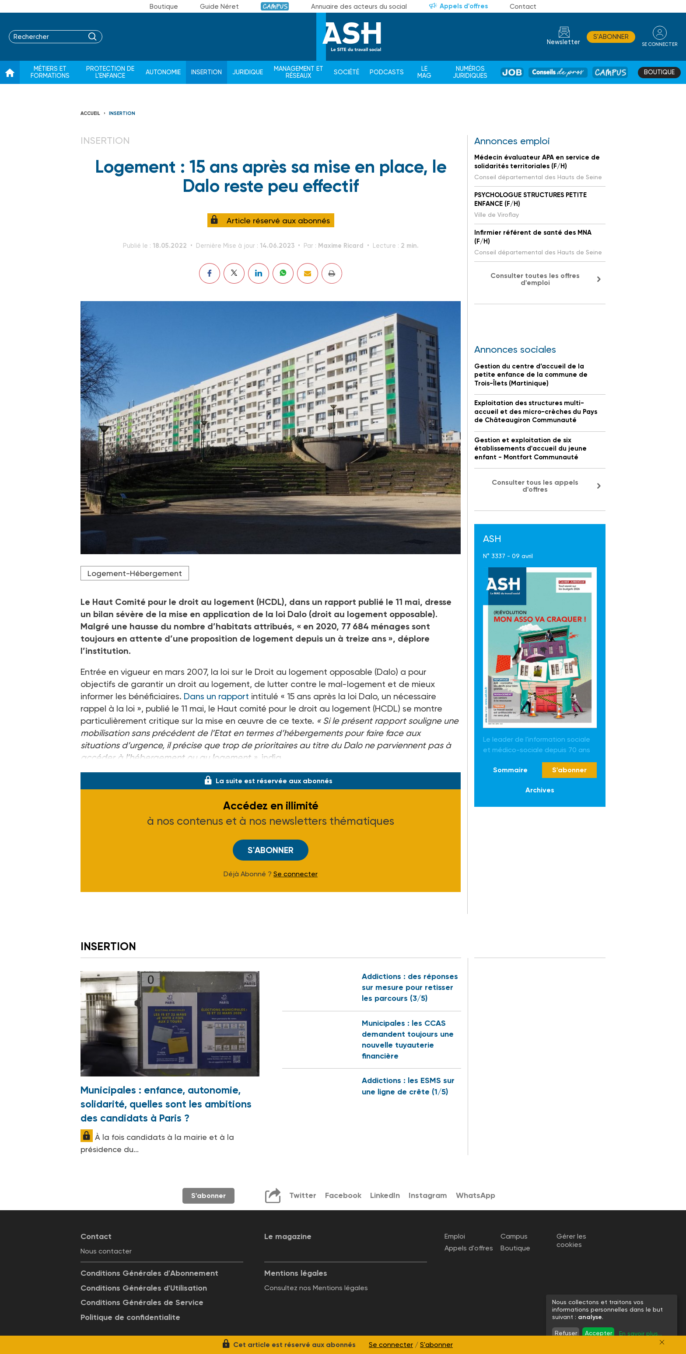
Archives (539, 790)
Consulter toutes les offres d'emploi (535, 279)
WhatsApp (475, 1195)
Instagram (428, 1195)
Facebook (343, 1195)
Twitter (302, 1195)
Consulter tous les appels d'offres (535, 485)
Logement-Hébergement (135, 573)
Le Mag (424, 72)
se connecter (659, 44)
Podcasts (387, 72)
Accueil (90, 113)
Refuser (566, 1333)
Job (512, 72)
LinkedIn (385, 1195)
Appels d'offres (464, 6)
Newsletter (563, 42)
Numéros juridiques (470, 72)
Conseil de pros (558, 72)
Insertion (206, 72)
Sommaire (510, 770)
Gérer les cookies (571, 1240)
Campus (275, 6)
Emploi (454, 1236)
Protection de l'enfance (110, 72)
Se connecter (295, 874)
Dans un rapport (217, 696)
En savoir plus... (640, 1333)
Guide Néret (219, 6)
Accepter (598, 1333)
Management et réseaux (298, 72)
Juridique (247, 72)
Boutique (164, 6)
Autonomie (163, 72)
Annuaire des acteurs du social (359, 6)
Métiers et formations (50, 72)
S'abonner (611, 37)
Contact (523, 6)
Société (346, 72)
